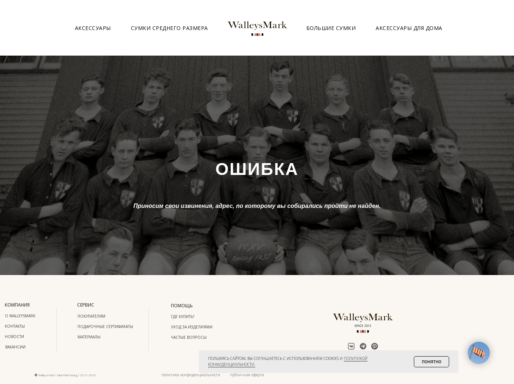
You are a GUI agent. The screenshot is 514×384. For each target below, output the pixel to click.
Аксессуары (93, 28)
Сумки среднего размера (169, 28)
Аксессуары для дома (409, 28)
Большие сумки (331, 28)
